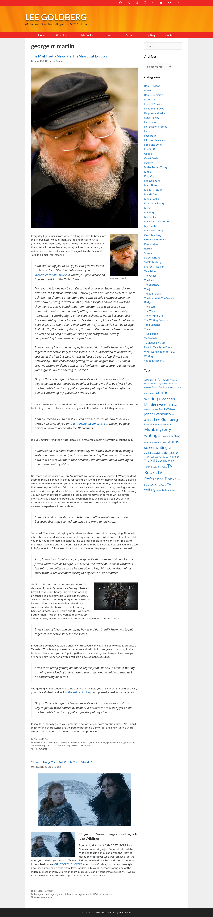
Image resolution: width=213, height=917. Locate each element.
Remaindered (152, 244)
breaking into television (58, 742)
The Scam (150, 306)
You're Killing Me (154, 361)
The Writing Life (153, 315)
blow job (38, 894)
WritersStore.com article (89, 423)
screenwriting (38, 745)
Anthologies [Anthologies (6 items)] (158, 384)
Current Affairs (153, 104)
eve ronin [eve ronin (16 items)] (165, 404)
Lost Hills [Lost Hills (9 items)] (149, 424)
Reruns (148, 248)
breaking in (40, 742)
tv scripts (75, 745)
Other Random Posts (156, 239)
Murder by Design (154, 203)
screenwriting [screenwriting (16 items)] (155, 447)
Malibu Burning (153, 190)
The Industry (151, 284)
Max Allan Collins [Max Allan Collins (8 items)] (163, 424)
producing (129, 742)
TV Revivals (150, 338)
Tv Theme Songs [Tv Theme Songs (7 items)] (159, 485)
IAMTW (148, 162)
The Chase (150, 275)
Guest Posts (151, 158)
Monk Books (151, 199)
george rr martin (114, 742)
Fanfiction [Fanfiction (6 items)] (154, 410)
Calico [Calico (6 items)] (179, 388)
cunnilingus (50, 894)
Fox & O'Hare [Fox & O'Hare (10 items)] (167, 409)
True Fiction (151, 333)
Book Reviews (152, 86)
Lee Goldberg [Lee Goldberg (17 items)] (166, 419)
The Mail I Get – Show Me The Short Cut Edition (69, 56)
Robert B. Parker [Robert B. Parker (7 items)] (159, 442)
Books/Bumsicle (153, 95)
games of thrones (65, 894)
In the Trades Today (155, 167)
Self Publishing (153, 262)
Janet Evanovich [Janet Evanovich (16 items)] (157, 414)
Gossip (148, 153)
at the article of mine (77, 692)
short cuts (51, 745)
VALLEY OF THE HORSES (68, 864)
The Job (148, 289)
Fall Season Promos (155, 126)
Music (147, 208)
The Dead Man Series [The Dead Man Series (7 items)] (159, 457)
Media (133, 35)
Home (41, 35)
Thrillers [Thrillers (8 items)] (148, 466)
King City (149, 176)
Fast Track (150, 135)
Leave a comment (43, 897)
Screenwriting (152, 257)
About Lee (65, 35)
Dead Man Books (154, 108)
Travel (147, 329)
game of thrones (97, 742)
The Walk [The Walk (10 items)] (168, 460)
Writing (148, 356)
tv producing (63, 745)
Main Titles (150, 185)
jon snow (103, 894)
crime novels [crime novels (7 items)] (149, 393)
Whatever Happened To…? (159, 351)
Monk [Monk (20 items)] (149, 429)
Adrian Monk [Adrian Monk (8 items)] (150, 379)
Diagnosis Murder (154, 113)
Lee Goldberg (56, 17)
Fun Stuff (149, 149)
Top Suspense (152, 324)
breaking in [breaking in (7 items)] (171, 387)
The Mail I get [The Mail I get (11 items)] (153, 460)
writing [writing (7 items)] (172, 490)
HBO (95, 894)
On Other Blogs (153, 235)
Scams (148, 253)
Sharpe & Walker (154, 266)
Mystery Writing (153, 230)
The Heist (149, 280)
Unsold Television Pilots (158, 347)
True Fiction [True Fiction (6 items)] (162, 467)
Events (110, 35)
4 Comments (40, 748)
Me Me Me (150, 194)
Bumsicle (149, 99)
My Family (150, 226)
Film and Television (155, 140)
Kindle (148, 171)
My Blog (150, 35)
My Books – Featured (156, 221)
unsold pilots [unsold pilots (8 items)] (162, 490)
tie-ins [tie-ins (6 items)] (155, 467)
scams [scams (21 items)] (173, 441)
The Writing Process (156, 320)
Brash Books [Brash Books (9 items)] (159, 387)
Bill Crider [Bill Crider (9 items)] (168, 383)
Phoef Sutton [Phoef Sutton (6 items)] (163, 436)
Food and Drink (153, 144)
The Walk (149, 311)
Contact (170, 35)
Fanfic (147, 131)
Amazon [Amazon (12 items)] (163, 379)
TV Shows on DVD (154, 342)
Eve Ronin (150, 122)
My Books (91, 35)
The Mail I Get (41, 739)
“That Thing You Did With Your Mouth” (62, 762)
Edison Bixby (151, 117)
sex (110, 894)
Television (48, 890)
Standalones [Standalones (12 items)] (164, 453)
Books (147, 90)
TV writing (86, 745)
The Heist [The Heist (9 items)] (174, 456)
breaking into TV (79, 742)
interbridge (124, 912)
